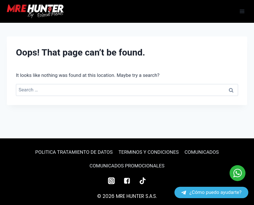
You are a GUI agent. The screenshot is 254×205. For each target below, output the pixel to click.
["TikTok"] (142, 181)
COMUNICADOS (202, 152)
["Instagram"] (111, 181)
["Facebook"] (127, 181)
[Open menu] (242, 11)
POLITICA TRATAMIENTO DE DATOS (74, 152)
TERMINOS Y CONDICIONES (148, 152)
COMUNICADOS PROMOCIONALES (127, 166)
